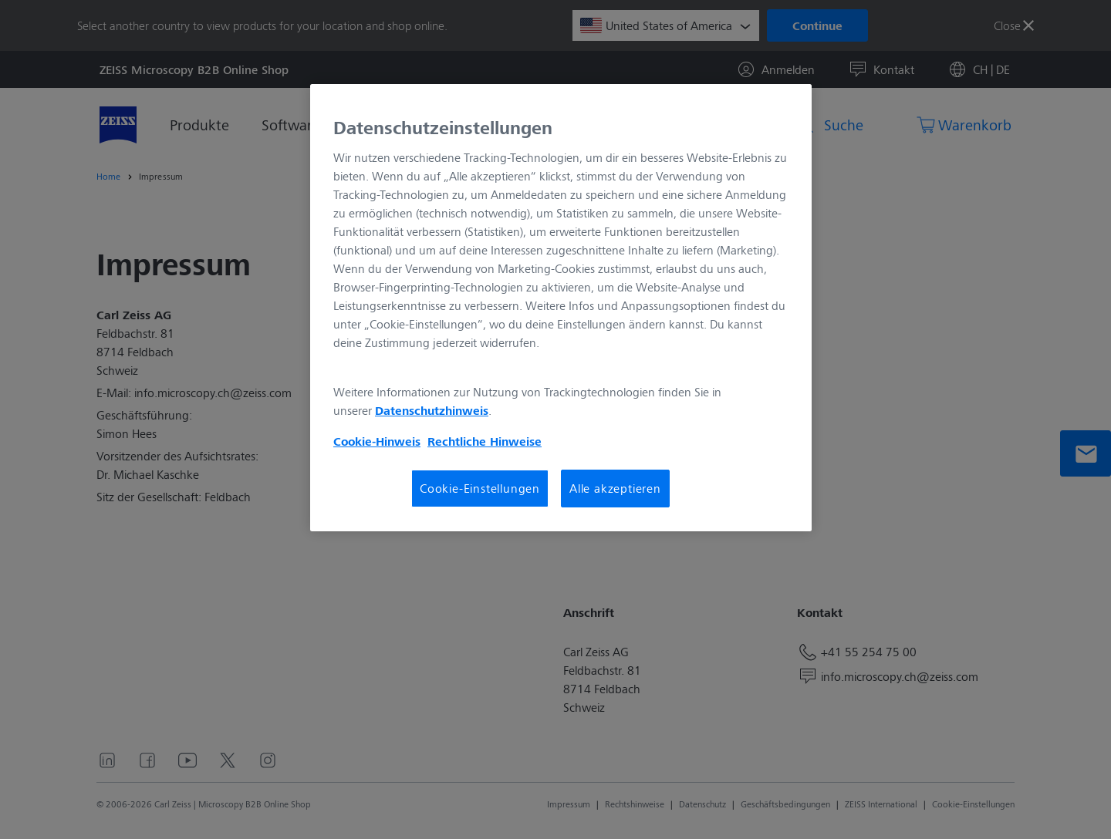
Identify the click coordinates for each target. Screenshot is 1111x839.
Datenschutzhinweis (431, 410)
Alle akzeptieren (615, 488)
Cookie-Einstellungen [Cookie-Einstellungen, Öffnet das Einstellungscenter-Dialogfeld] (480, 488)
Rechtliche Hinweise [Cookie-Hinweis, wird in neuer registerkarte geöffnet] (484, 441)
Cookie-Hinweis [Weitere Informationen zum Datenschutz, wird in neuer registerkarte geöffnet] (376, 441)
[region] (561, 307)
